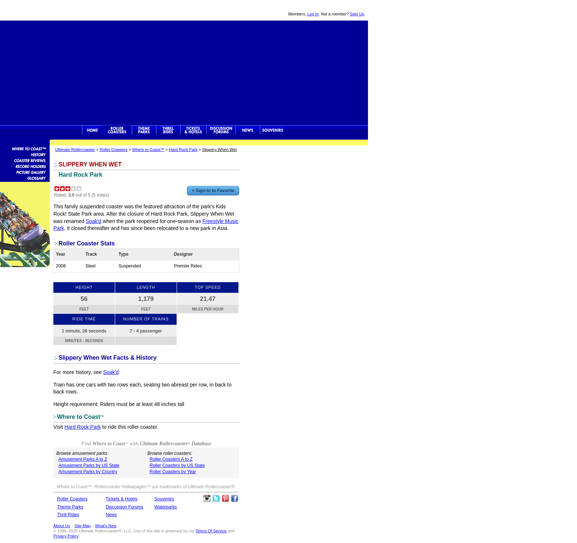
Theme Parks (144, 130)
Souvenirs (273, 130)
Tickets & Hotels (121, 498)
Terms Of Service (211, 531)
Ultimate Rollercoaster (52, 10)
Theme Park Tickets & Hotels (193, 130)
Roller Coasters (114, 149)
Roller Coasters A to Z (171, 459)
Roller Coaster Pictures (24, 172)
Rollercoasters (117, 130)
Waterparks (166, 507)
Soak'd (93, 221)
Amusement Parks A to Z (83, 459)
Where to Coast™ (148, 149)
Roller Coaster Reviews (24, 160)
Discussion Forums (221, 130)
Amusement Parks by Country (88, 471)
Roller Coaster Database (24, 148)
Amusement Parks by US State (89, 465)
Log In (313, 14)
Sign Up (357, 14)
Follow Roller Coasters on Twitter (216, 498)
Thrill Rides (168, 130)
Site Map (82, 526)
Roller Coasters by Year (173, 471)
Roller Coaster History (24, 154)
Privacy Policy (65, 536)
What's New (105, 526)
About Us (61, 526)
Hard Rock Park (183, 149)
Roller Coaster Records (24, 166)
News (248, 130)
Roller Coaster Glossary (24, 177)
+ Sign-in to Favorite (213, 190)
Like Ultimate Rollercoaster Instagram (206, 498)
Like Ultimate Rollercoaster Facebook (234, 498)
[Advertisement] (184, 72)
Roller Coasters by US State (177, 465)
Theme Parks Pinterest (225, 498)
